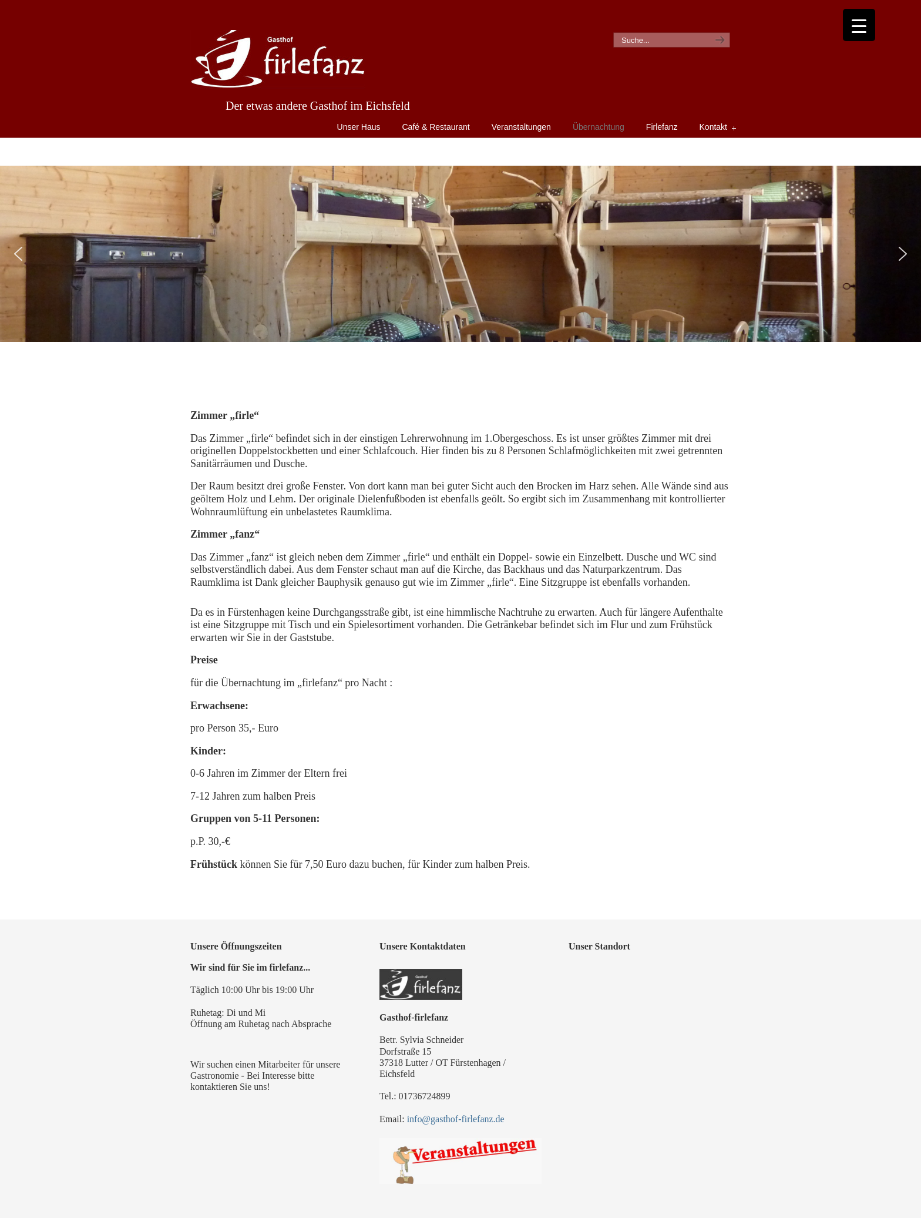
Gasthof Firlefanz (277, 59)
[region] (460, 254)
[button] (18, 253)
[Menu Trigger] (859, 25)
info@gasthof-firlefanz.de (456, 1119)
